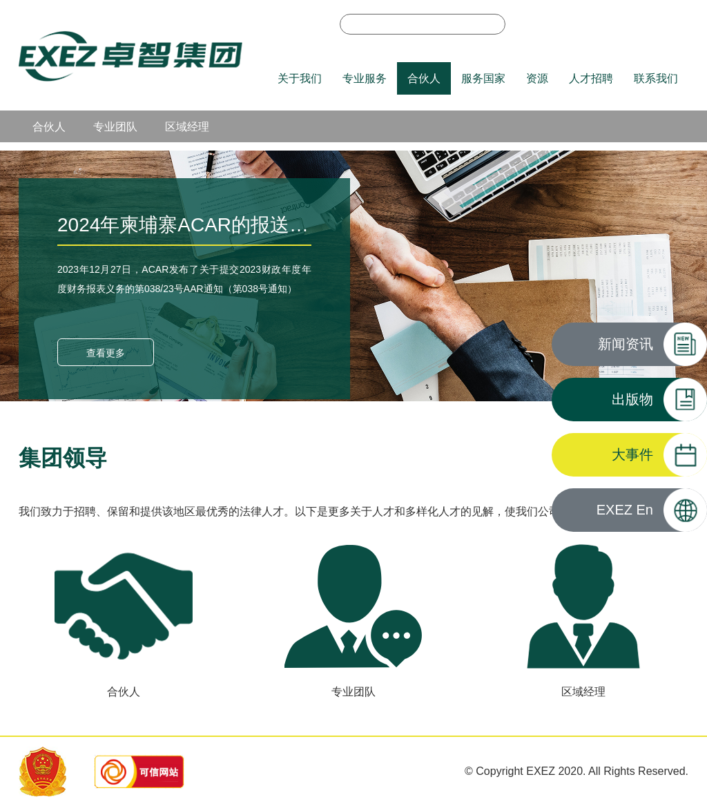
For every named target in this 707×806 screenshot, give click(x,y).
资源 (537, 78)
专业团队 (115, 127)
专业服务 (364, 78)
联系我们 (656, 78)
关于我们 (300, 78)
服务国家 (483, 78)
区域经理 (187, 127)
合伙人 (423, 78)
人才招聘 (591, 78)
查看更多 (105, 352)
